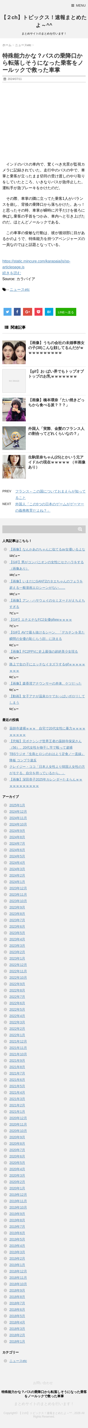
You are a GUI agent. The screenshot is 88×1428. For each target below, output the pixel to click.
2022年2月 (17, 1029)
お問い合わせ (43, 1383)
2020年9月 (17, 1137)
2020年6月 (17, 1156)
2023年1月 (17, 958)
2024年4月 (17, 863)
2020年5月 (17, 1163)
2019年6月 (17, 1233)
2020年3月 (17, 1175)
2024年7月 (17, 843)
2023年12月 (18, 888)
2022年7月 (17, 997)
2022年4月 (17, 1016)
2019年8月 (17, 1220)
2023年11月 (18, 894)
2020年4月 (17, 1169)
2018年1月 (17, 1341)
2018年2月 (17, 1335)
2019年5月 (17, 1239)
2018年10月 (18, 1284)
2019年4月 (17, 1246)
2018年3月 (17, 1329)
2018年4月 (17, 1322)
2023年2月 (17, 952)
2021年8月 (17, 1067)
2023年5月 (17, 933)
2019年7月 (17, 1226)
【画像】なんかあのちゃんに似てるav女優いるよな (47, 549)
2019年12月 (18, 1195)
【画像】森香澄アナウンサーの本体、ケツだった (45, 683)
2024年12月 (18, 811)
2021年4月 (17, 1092)
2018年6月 (17, 1309)
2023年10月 (18, 901)
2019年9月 (17, 1214)
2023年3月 (17, 946)
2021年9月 (17, 1060)
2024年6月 (17, 850)
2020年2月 (17, 1182)
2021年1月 (17, 1112)
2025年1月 (17, 805)
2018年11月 (18, 1278)
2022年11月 (18, 971)
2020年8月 (17, 1143)
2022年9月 (17, 984)
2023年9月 (17, 907)
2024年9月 (17, 831)
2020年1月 (17, 1188)
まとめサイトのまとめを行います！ (44, 1404)
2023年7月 (17, 920)
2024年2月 (17, 875)
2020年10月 (18, 1131)
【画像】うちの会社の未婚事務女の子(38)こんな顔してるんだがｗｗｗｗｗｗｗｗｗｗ (56, 348)
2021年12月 (18, 1041)
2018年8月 (17, 1297)
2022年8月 (17, 990)
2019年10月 (18, 1207)
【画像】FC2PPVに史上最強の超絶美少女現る (43, 651)
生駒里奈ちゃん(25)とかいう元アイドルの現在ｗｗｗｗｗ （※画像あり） (56, 462)
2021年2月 (17, 1105)
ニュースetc (20, 290)
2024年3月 (17, 869)
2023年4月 (17, 939)
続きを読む (11, 273)
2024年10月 (18, 824)
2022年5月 (17, 1009)
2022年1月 (17, 1035)
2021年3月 (17, 1099)
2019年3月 (17, 1252)
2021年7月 (17, 1073)
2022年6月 (17, 1003)
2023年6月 (17, 926)
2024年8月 (17, 837)
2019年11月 (18, 1201)
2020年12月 (18, 1118)
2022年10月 (18, 977)
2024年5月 (17, 856)
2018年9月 (17, 1290)
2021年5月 (17, 1086)
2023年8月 (17, 914)
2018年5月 (17, 1316)
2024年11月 (18, 818)
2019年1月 (17, 1265)
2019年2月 (17, 1258)
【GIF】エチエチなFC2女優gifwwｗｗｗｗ (40, 619)
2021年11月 (18, 1048)
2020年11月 (18, 1124)
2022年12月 (18, 965)
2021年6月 (17, 1080)
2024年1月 (17, 882)
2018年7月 (17, 1303)
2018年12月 (18, 1271)
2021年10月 (18, 1054)
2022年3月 (17, 1022)
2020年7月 (17, 1150)
